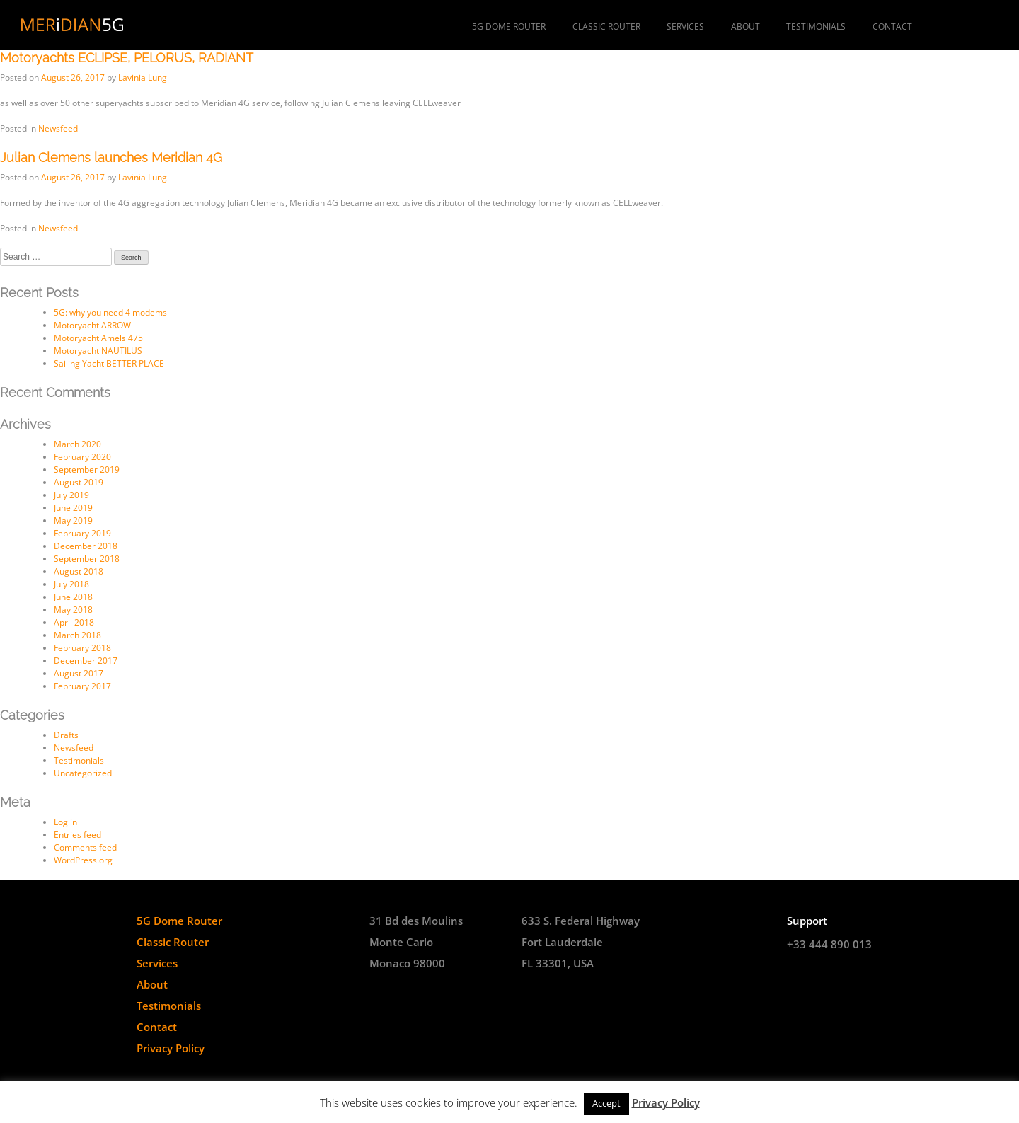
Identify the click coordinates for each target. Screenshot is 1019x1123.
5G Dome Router (509, 27)
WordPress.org (83, 860)
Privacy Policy (171, 1048)
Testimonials (816, 27)
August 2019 (78, 482)
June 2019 (73, 508)
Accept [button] (606, 1103)
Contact (892, 27)
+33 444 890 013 (829, 944)
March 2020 (77, 444)
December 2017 (85, 661)
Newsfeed (58, 128)
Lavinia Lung (142, 77)
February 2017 (82, 686)
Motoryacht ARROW (92, 325)
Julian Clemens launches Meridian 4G (111, 157)
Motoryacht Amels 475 (98, 338)
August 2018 (78, 571)
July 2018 (71, 584)
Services (685, 27)
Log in (65, 822)
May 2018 (73, 610)
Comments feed (85, 847)
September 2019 (87, 469)
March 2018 (77, 635)
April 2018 (74, 622)
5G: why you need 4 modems (110, 312)
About (745, 27)
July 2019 (71, 495)
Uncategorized (83, 773)
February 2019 (82, 533)
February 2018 (82, 648)
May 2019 (73, 520)
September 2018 (87, 559)
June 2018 (73, 597)
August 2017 (78, 673)
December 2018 (85, 546)
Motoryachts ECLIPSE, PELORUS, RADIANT (126, 57)
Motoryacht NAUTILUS (98, 351)
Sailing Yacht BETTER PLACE (109, 363)
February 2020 (82, 457)
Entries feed (77, 835)
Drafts (66, 735)
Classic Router (606, 27)
